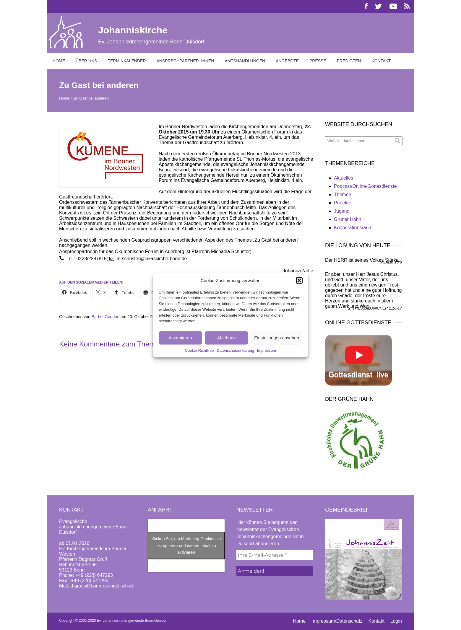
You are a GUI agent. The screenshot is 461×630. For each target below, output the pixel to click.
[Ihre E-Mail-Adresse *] (274, 555)
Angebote (287, 60)
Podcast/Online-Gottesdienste (365, 186)
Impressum (266, 350)
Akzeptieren (180, 337)
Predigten (349, 60)
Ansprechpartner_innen (185, 60)
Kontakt (381, 60)
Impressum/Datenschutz (337, 621)
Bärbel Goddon (105, 316)
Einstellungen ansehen (276, 337)
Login (396, 621)
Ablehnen (226, 337)
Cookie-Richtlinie (199, 350)
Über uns (86, 60)
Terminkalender (127, 60)
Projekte (342, 202)
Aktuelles (343, 177)
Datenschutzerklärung (235, 350)
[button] (299, 280)
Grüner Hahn (347, 219)
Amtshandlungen (245, 60)
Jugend (342, 211)
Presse (317, 60)
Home (59, 60)
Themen (342, 194)
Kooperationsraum (353, 227)
